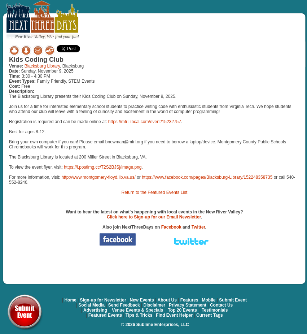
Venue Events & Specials (137, 310)
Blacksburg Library (42, 66)
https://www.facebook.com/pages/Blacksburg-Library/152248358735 (207, 177)
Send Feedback (124, 305)
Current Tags (209, 315)
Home (70, 300)
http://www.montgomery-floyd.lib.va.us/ (98, 177)
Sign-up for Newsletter (103, 300)
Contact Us (221, 305)
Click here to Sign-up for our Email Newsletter (154, 217)
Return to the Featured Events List (155, 192)
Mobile (209, 300)
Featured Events (105, 315)
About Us (167, 300)
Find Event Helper (174, 315)
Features (189, 300)
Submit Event (233, 300)
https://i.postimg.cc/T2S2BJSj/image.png (102, 167)
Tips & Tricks (139, 315)
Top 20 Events (182, 310)
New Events (142, 300)
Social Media (91, 305)
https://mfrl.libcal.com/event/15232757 (144, 121)
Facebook (171, 227)
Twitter (198, 227)
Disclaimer (155, 305)
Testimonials (215, 310)
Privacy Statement (187, 305)
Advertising (95, 310)
